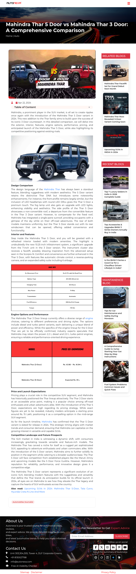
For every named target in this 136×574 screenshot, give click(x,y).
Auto (16, 36)
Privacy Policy (108, 572)
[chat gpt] (95, 557)
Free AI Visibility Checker (24, 566)
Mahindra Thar (52, 189)
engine (89, 318)
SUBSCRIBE (121, 536)
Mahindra (47, 421)
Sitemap (25, 572)
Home (9, 36)
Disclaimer (36, 572)
